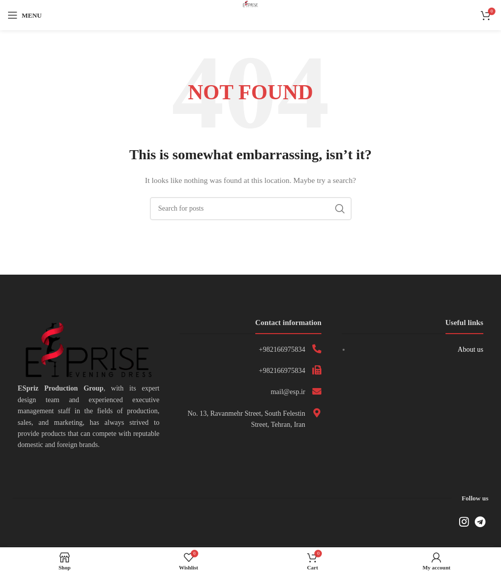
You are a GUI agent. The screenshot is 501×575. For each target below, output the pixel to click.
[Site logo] (250, 14)
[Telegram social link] (480, 521)
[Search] (251, 208)
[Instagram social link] (464, 521)
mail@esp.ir (287, 392)
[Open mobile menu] (25, 15)
